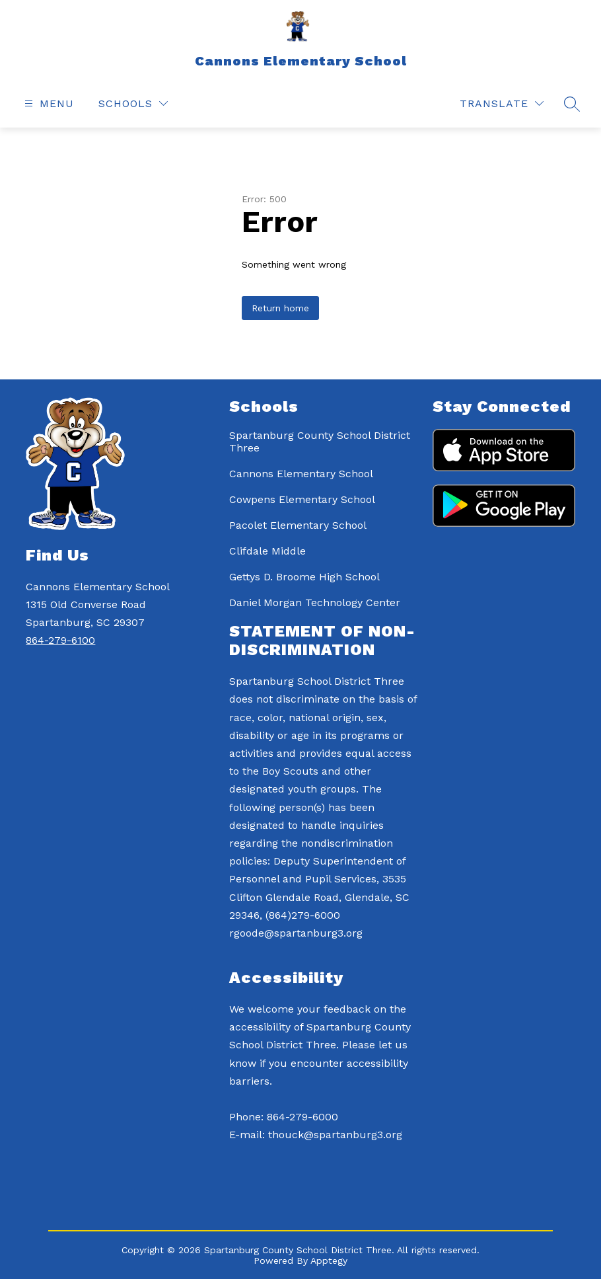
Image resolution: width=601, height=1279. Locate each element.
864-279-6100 (60, 640)
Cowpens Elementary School (302, 499)
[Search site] (572, 104)
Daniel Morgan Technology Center (314, 602)
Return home (280, 308)
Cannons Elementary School (301, 473)
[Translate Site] (501, 103)
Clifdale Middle (267, 551)
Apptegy (328, 1260)
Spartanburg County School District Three (319, 441)
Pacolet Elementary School (298, 525)
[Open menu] (47, 103)
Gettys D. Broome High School (304, 576)
